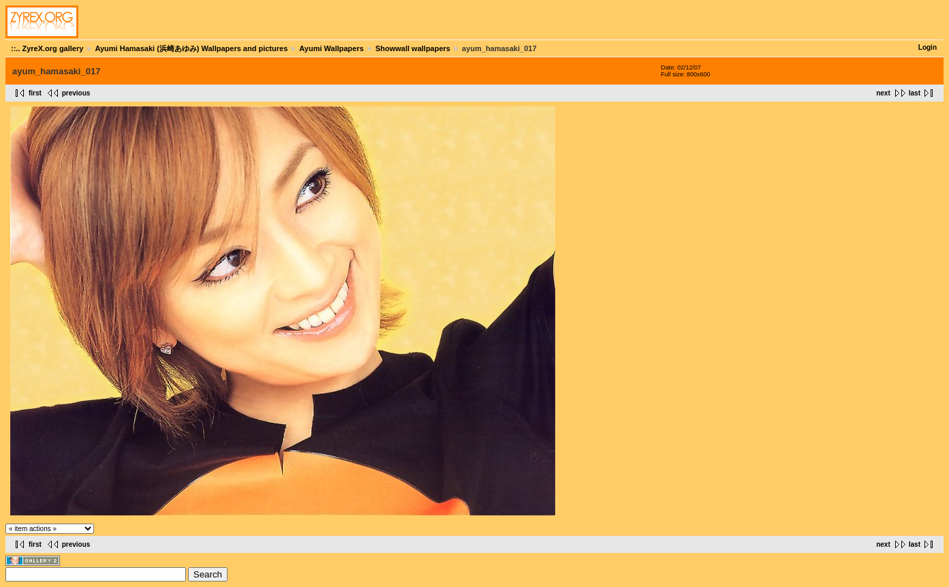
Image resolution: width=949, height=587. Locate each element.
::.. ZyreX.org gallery (47, 48)
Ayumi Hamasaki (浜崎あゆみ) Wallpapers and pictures (191, 48)
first (35, 93)
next (883, 93)
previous (76, 93)
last (914, 93)
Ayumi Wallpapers (331, 48)
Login (927, 47)
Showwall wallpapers (412, 48)
